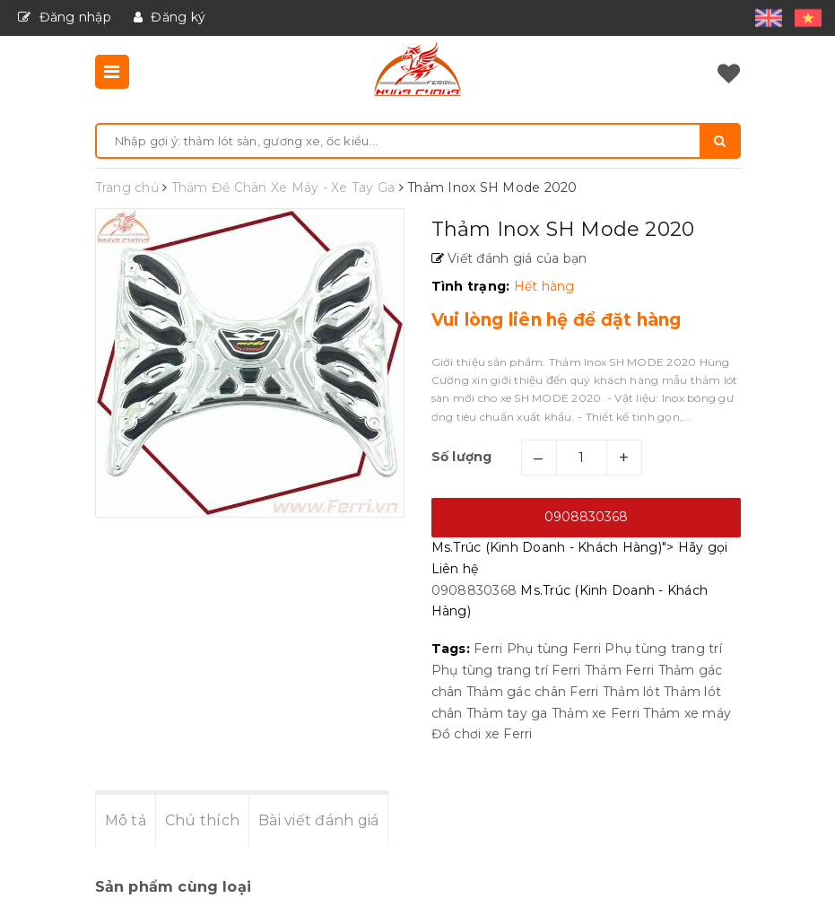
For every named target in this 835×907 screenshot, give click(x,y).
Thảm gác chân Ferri (532, 692)
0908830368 (586, 517)
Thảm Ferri (620, 670)
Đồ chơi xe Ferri (482, 734)
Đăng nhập (64, 17)
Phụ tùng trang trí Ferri (506, 670)
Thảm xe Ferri (595, 713)
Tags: (452, 649)
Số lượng (461, 457)
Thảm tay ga (507, 713)
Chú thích (202, 820)
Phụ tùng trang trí (663, 649)
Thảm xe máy (687, 713)
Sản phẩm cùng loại (173, 886)
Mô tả (125, 820)
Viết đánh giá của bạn (515, 258)
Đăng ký (169, 17)
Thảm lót (631, 692)
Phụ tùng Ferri (554, 649)
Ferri (488, 649)
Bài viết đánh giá (318, 820)
